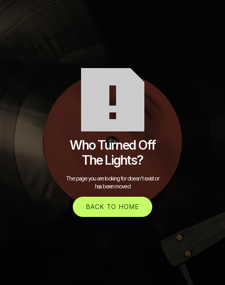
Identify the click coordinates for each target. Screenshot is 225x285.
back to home (112, 207)
